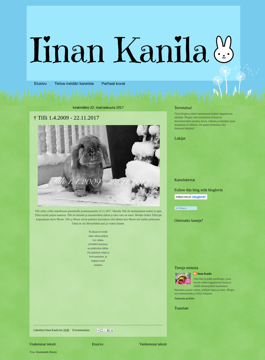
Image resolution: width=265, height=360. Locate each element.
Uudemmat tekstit (43, 344)
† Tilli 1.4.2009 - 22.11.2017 (66, 117)
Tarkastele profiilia (184, 298)
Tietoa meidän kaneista (74, 83)
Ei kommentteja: (81, 330)
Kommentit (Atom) (46, 352)
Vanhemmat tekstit (153, 344)
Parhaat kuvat (113, 83)
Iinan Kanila (204, 273)
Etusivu (40, 83)
